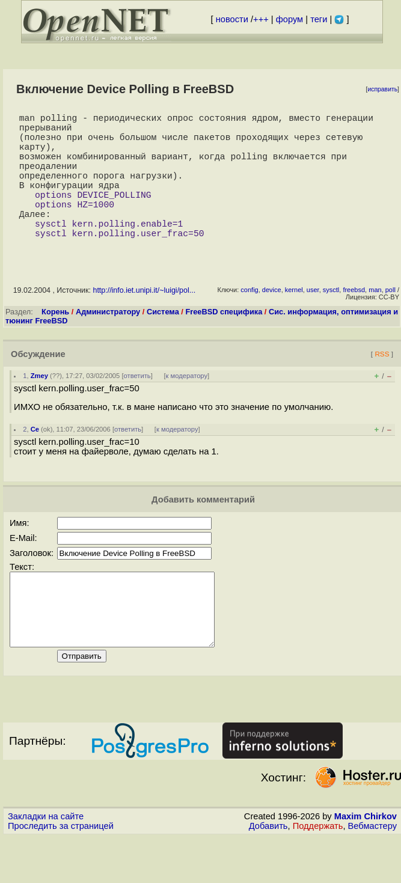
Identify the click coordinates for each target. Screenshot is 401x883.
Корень (55, 342)
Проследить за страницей (61, 871)
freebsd (354, 321)
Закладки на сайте (46, 862)
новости (232, 19)
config (249, 321)
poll (390, 321)
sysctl (331, 321)
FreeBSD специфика (223, 342)
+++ (261, 19)
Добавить (268, 871)
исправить (382, 89)
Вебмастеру (372, 871)
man (375, 321)
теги (318, 19)
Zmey (39, 407)
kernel (294, 321)
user (313, 321)
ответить (137, 407)
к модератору (187, 407)
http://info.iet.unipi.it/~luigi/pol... (144, 321)
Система (163, 342)
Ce (35, 460)
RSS (382, 385)
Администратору (108, 342)
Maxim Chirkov (365, 862)
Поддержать (318, 871)
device (271, 321)
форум (289, 19)
